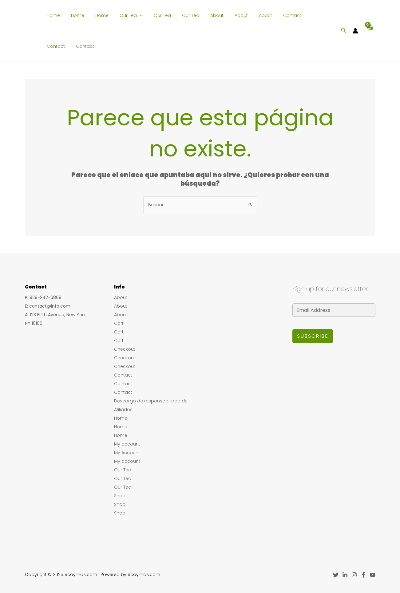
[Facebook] (363, 575)
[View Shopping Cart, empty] (369, 30)
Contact (269, 15)
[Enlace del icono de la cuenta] (355, 31)
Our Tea (122, 15)
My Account (127, 453)
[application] (131, 15)
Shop (119, 496)
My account (127, 444)
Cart (119, 323)
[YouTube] (372, 575)
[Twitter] (336, 575)
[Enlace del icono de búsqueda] (344, 30)
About (201, 15)
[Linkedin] (345, 575)
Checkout (124, 349)
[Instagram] (354, 575)
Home (52, 15)
